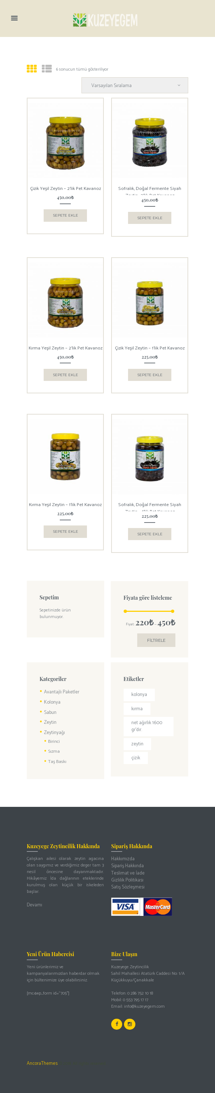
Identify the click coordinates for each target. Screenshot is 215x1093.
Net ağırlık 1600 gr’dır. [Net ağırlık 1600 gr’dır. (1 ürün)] (145, 720)
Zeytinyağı (53, 725)
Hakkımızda (122, 849)
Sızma (53, 743)
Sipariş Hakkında (127, 856)
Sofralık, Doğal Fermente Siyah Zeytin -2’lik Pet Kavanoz (149, 190)
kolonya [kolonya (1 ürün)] (138, 689)
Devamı (34, 895)
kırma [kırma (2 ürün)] (137, 703)
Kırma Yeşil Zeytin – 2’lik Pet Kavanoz (65, 346)
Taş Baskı (56, 753)
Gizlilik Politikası (126, 869)
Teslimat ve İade (126, 863)
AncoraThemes (41, 1051)
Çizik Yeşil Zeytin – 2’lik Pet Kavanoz (65, 187)
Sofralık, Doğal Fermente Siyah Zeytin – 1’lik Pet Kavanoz (150, 503)
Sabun (50, 706)
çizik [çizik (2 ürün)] (135, 750)
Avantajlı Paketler (60, 687)
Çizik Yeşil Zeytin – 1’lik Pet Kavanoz (149, 346)
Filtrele (157, 635)
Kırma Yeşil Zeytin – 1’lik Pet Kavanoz (65, 501)
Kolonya (51, 696)
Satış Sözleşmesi (126, 876)
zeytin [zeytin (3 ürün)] (136, 736)
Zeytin (50, 715)
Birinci (53, 734)
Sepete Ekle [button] (65, 212)
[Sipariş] (138, 85)
